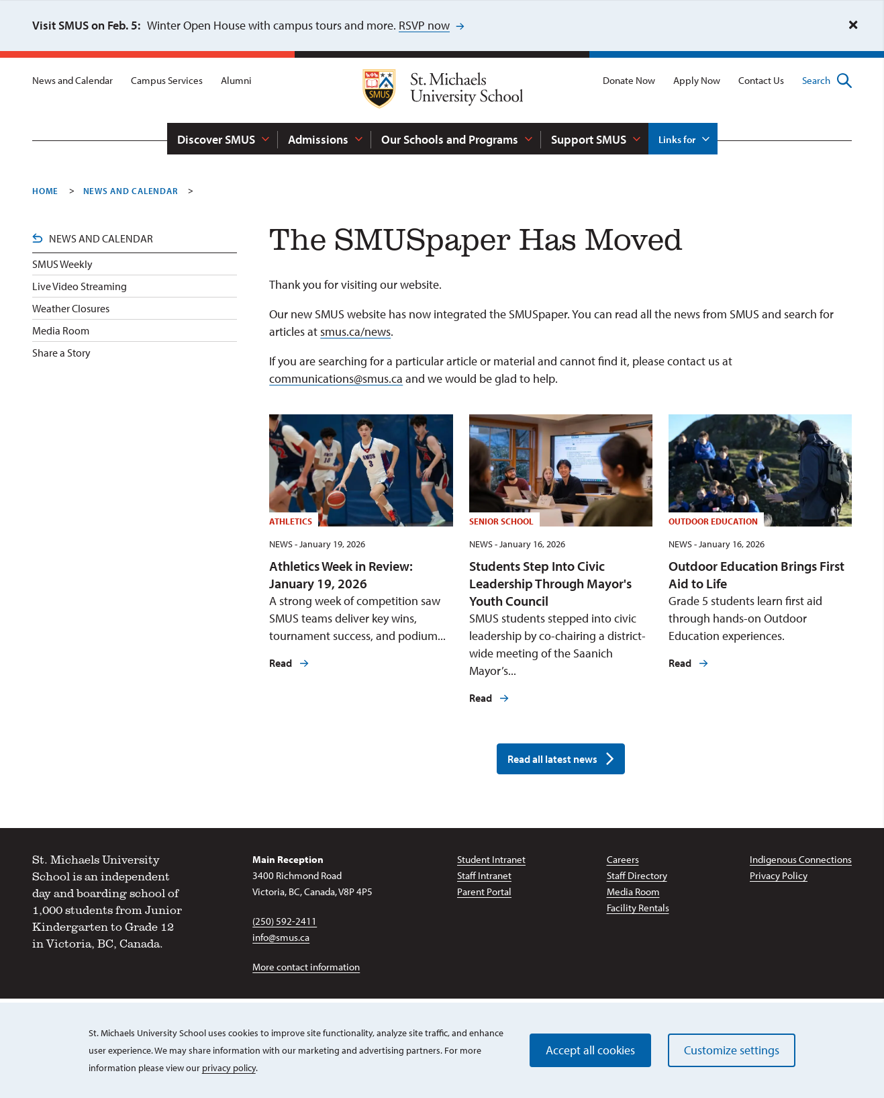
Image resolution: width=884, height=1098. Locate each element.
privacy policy (229, 1068)
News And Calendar (130, 190)
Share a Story (61, 352)
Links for (676, 139)
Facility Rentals (638, 907)
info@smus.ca (280, 937)
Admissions (318, 139)
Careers (623, 859)
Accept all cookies (590, 1050)
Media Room (60, 330)
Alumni (236, 80)
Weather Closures (70, 308)
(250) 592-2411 (284, 921)
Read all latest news (552, 759)
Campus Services (167, 80)
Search (827, 80)
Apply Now (696, 80)
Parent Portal (484, 891)
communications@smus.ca (336, 378)
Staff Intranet (484, 875)
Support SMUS (588, 139)
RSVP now (424, 25)
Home (45, 190)
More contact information (306, 966)
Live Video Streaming (79, 286)
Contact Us (761, 80)
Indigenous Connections (801, 859)
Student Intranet (491, 859)
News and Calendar (72, 80)
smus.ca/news (355, 331)
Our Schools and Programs (449, 139)
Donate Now (629, 80)
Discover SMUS (216, 139)
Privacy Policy (778, 875)
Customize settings (731, 1050)
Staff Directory (637, 875)
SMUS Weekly (62, 264)
